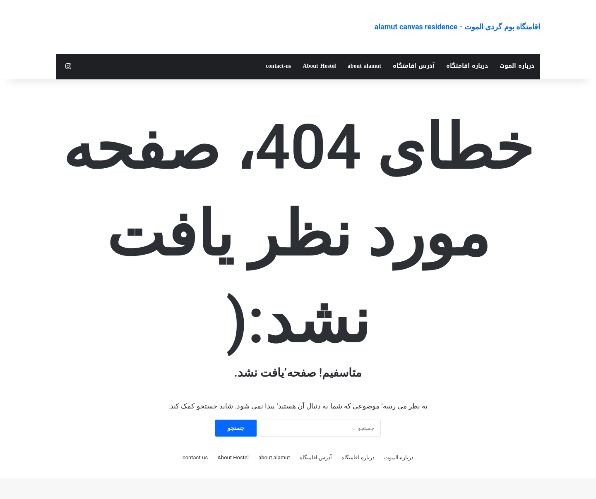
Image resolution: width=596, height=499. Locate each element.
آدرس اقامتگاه (414, 66)
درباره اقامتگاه (467, 66)
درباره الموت (517, 66)
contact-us (278, 66)
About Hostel (319, 66)
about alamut (364, 66)
